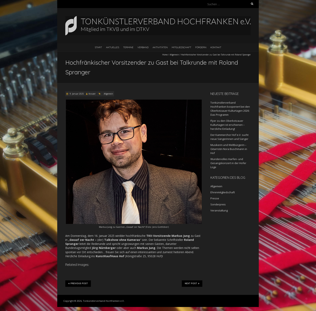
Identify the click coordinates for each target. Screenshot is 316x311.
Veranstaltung (219, 210)
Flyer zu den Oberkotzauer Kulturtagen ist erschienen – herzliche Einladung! (227, 125)
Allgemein (174, 54)
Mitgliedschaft (181, 47)
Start (98, 47)
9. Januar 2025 (76, 93)
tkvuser (92, 93)
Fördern (200, 47)
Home (165, 54)
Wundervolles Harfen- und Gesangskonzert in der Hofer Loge (228, 163)
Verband (143, 47)
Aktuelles (112, 47)
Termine (128, 47)
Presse (214, 198)
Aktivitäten (160, 47)
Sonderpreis (218, 204)
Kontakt (215, 47)
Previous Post (78, 283)
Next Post (192, 283)
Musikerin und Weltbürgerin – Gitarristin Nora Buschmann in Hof (228, 149)
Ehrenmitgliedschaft (222, 192)
